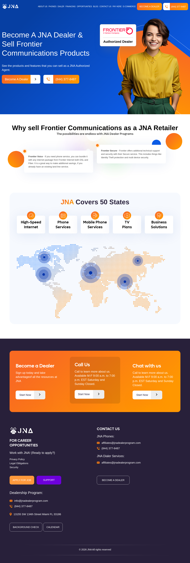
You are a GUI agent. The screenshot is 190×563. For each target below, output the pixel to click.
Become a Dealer (150, 6)
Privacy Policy (17, 459)
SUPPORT (49, 480)
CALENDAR (52, 527)
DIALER (60, 7)
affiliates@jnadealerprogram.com (121, 442)
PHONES (51, 7)
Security (14, 467)
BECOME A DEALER (113, 480)
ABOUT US (41, 7)
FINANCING (70, 7)
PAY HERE (117, 7)
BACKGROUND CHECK (26, 527)
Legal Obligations (19, 463)
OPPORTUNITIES (83, 7)
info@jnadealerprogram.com (31, 500)
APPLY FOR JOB (22, 480)
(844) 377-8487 (174, 6)
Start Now (32, 395)
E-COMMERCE (129, 7)
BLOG (95, 7)
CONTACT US (105, 7)
